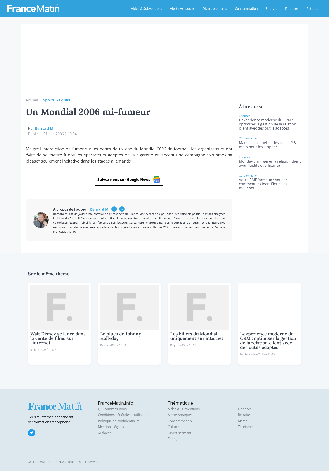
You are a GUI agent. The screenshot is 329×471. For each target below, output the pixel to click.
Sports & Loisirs (56, 100)
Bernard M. (44, 128)
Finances (291, 8)
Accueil (32, 100)
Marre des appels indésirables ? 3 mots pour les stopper (267, 144)
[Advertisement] (164, 63)
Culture (173, 427)
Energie (271, 8)
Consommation (246, 8)
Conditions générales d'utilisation (123, 415)
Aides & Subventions (146, 8)
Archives (104, 433)
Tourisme (245, 427)
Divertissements (215, 8)
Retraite (312, 8)
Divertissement (179, 433)
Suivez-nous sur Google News (128, 179)
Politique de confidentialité (119, 421)
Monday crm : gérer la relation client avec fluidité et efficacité (270, 163)
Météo (243, 421)
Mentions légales (111, 427)
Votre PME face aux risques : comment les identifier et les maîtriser (263, 183)
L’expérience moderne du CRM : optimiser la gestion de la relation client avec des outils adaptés (267, 124)
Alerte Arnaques (182, 8)
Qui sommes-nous (112, 409)
